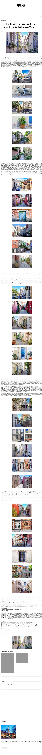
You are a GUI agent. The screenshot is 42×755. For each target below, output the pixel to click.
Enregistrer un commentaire (5, 676)
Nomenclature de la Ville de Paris (6, 629)
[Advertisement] (21, 13)
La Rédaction (3, 31)
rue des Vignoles (3, 20)
